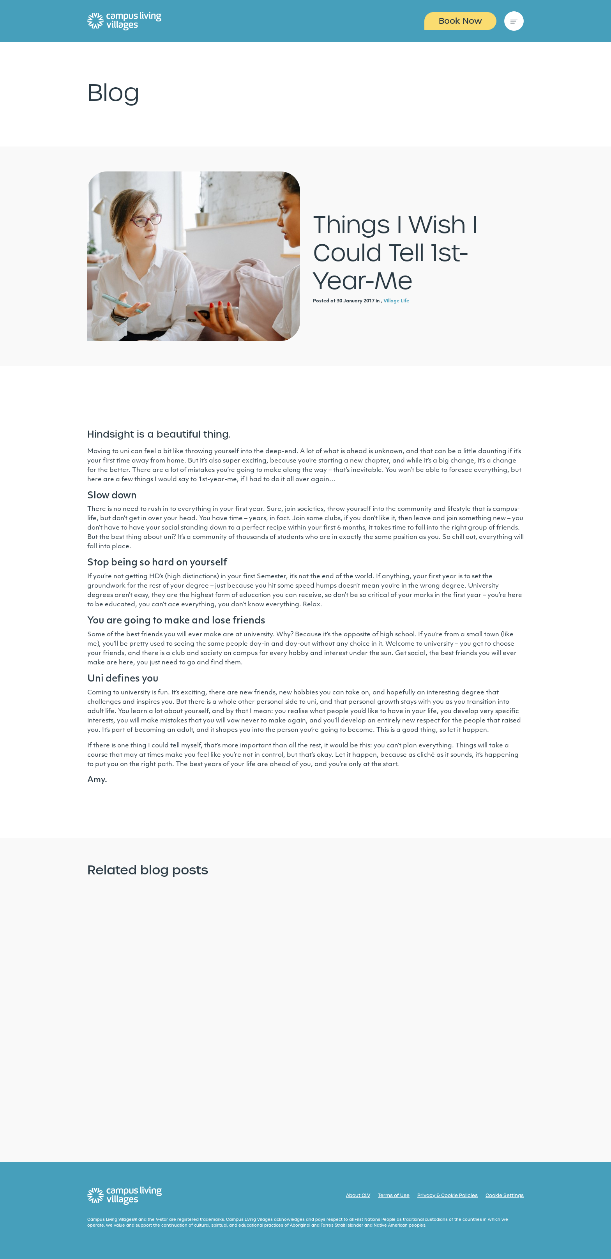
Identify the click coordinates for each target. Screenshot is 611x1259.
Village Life (396, 301)
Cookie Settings (505, 1195)
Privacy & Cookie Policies (447, 1195)
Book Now (460, 21)
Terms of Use (394, 1195)
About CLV (358, 1195)
